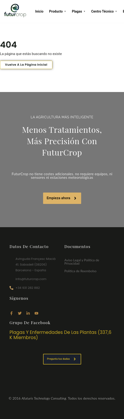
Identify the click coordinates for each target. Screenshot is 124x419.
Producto (57, 11)
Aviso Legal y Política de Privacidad (81, 261)
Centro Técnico (104, 11)
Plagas (78, 11)
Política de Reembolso (80, 271)
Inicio (39, 11)
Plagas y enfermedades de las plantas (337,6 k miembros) (60, 335)
